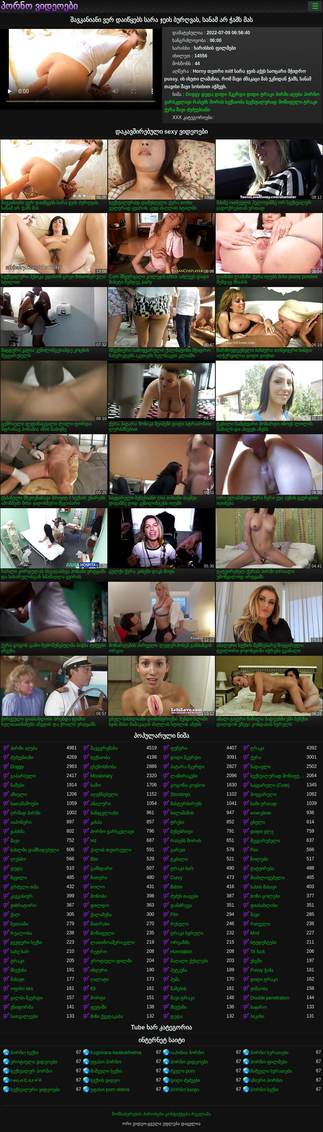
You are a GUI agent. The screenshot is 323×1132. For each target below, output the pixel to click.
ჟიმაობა (259, 988)
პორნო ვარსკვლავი (112, 831)
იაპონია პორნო (187, 1052)
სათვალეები (24, 1016)
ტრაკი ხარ (182, 868)
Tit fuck (257, 951)
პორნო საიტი (184, 1089)
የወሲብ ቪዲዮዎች (26, 1080)
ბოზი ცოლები (265, 896)
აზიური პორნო (266, 1080)
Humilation (181, 951)
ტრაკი (310, 102)
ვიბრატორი (23, 905)
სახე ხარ (19, 951)
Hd (93, 840)
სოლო (97, 887)
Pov (254, 850)
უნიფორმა (21, 1007)
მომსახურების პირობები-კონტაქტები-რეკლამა (161, 1114)
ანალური (100, 803)
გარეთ (177, 850)
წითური (98, 877)
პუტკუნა (178, 970)
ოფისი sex (21, 988)
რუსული (179, 924)
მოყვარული (263, 794)
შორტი (97, 998)
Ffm (174, 914)
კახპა (96, 822)
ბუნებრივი (181, 831)
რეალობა (21, 933)
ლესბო (18, 859)
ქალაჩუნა (101, 914)
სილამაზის (182, 813)
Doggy (192, 94)
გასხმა (17, 831)
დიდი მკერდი (230, 94)
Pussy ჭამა (261, 970)
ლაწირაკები (184, 776)
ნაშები (17, 785)
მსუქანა (18, 970)
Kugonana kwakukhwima (116, 1052)
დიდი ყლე (261, 831)
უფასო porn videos (110, 1089)
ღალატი (99, 979)
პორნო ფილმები (268, 1062)
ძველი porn (182, 1071)
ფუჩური (178, 748)
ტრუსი (177, 822)
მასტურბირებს (186, 803)
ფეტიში (98, 1007)
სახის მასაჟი (263, 887)
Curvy (176, 877)
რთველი (260, 924)
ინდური (98, 970)
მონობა (98, 896)
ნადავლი (260, 766)
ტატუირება (262, 868)
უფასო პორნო (105, 1062)
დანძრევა (181, 905)
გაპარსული (23, 776)
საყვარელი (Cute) (270, 785)
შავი (180, 110)
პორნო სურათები (269, 1052)
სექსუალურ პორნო (31, 1071)
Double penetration (269, 998)
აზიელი (18, 794)
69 (92, 988)
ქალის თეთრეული (111, 850)
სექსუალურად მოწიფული (274, 102)
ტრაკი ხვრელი (186, 933)
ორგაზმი (180, 942)
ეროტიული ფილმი (111, 961)
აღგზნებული (104, 794)
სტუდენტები (263, 942)
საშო (95, 785)
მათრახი (100, 924)
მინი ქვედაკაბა (106, 1016)
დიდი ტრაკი (260, 94)
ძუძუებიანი (198, 110)
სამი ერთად (263, 803)
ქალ (15, 914)
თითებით (260, 813)
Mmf (254, 933)
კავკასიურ (21, 896)
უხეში (256, 961)
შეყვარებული (265, 840)
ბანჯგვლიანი (104, 813)
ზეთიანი (19, 924)
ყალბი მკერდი (26, 998)
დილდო (99, 905)
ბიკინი (257, 1016)
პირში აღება (288, 94)
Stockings (180, 794)
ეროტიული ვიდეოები (33, 1062)
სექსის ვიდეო (105, 1080)
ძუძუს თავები (184, 896)
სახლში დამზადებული (34, 850)
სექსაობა (235, 102)
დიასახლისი (264, 905)
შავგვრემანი (104, 748)
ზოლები (259, 859)
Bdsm (176, 887)
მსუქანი (178, 1007)
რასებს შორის (208, 102)
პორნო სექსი (24, 1052)
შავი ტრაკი (182, 998)
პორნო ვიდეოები (39, 6)
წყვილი (18, 877)
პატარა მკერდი (187, 766)
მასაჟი (17, 979)
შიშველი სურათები (271, 1071)
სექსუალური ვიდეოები (35, 1089)
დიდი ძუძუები (185, 1080)
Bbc (94, 859)
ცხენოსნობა (103, 766)
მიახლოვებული (267, 877)
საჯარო (258, 1007)
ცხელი (257, 822)
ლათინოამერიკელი (112, 942)
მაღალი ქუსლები (189, 961)
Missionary (101, 776)
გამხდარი (101, 868)
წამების (178, 988)
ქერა (169, 110)
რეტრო (98, 951)
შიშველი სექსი (106, 1071)
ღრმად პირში (25, 813)
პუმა (175, 979)
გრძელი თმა (24, 887)
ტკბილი (179, 859)
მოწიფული (102, 933)
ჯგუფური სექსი (26, 942)
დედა (207, 94)
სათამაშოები (24, 803)
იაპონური (21, 822)
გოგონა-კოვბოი (187, 785)
